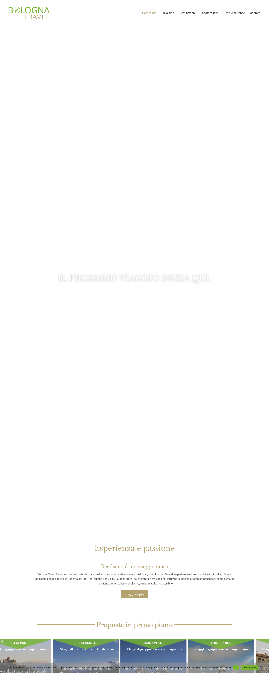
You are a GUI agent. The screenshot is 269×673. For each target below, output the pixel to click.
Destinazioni (187, 13)
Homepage (149, 13)
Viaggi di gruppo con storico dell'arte (102, 649)
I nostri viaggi (209, 13)
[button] (2, 641)
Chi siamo (167, 13)
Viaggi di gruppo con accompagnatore (34, 649)
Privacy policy (250, 667)
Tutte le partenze (234, 13)
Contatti (255, 13)
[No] (264, 667)
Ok (236, 667)
